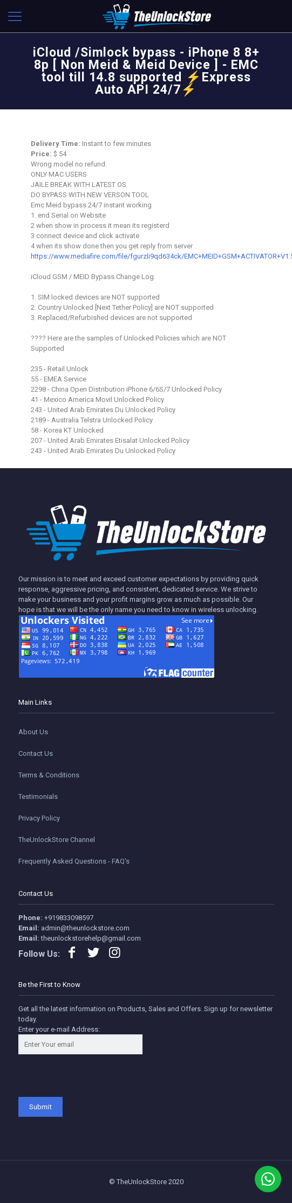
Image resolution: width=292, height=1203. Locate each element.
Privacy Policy (39, 818)
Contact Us (35, 753)
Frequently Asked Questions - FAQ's (74, 861)
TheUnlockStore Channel (56, 840)
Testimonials (38, 796)
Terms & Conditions (48, 775)
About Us (33, 732)
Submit (40, 1107)
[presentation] (100, 1076)
